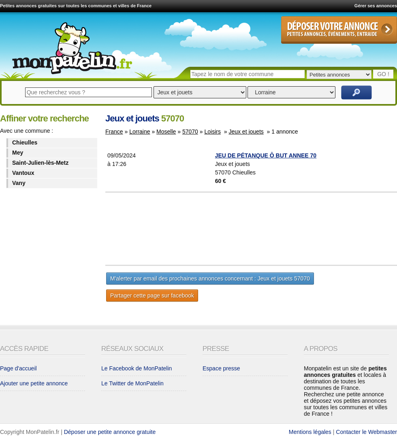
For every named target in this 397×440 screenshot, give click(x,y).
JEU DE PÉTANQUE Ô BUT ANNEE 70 (266, 155)
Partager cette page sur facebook (152, 295)
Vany (19, 183)
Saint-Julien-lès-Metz (40, 162)
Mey (17, 152)
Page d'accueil (18, 368)
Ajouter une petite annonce (34, 383)
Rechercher (356, 92)
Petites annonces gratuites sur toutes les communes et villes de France (76, 5)
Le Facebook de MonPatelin (136, 368)
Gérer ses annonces (375, 5)
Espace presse (221, 368)
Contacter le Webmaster (366, 432)
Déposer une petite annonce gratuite (110, 432)
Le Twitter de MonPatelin (132, 383)
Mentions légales (310, 432)
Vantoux (23, 173)
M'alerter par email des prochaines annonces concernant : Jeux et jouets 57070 (210, 278)
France (114, 131)
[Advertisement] (271, 229)
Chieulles (24, 142)
